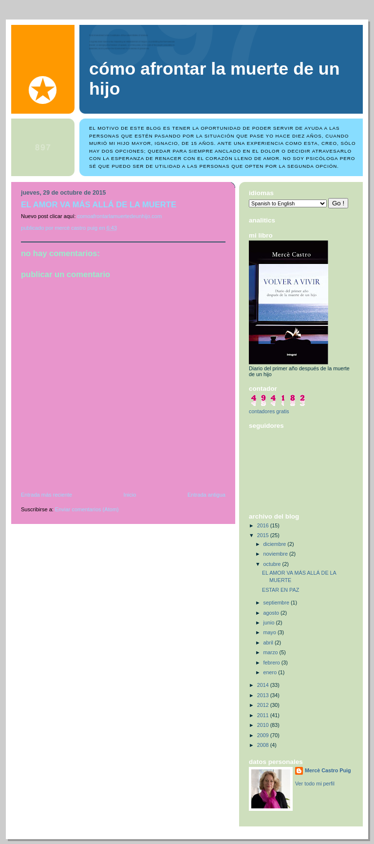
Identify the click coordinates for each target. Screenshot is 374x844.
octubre (272, 564)
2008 (263, 745)
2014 (263, 685)
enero (271, 672)
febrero (272, 662)
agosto (271, 613)
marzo (271, 652)
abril (269, 642)
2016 (263, 525)
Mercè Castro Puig (328, 770)
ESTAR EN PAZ (280, 590)
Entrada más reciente (46, 495)
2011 (263, 715)
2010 (263, 725)
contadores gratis (269, 411)
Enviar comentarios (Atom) (87, 509)
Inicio (130, 495)
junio (269, 622)
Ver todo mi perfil (315, 783)
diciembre (275, 544)
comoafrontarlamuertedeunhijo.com (119, 216)
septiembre (277, 602)
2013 (263, 695)
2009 (263, 735)
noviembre (276, 554)
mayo (270, 632)
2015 (263, 535)
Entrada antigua (206, 495)
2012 (263, 705)
